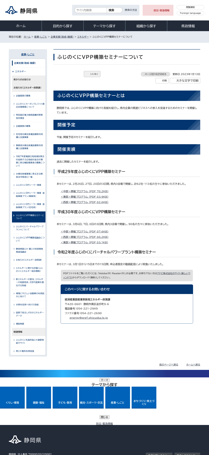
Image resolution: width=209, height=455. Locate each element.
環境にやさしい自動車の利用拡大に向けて (30, 295)
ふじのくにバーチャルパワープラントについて (29, 228)
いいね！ (94, 74)
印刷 (164, 80)
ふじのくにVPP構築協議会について (30, 239)
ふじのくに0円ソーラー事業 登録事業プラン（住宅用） (30, 205)
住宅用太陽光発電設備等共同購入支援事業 (29, 135)
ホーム (21, 26)
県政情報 (188, 26)
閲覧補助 (190, 7)
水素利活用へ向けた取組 (27, 305)
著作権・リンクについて (23, 428)
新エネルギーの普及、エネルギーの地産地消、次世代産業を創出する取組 (30, 282)
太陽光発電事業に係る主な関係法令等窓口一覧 (29, 175)
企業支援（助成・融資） (62, 37)
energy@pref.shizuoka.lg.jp (89, 318)
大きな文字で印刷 (187, 80)
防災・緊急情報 (162, 10)
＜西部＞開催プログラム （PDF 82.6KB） (86, 202)
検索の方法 (131, 10)
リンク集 (163, 428)
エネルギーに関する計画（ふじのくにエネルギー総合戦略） (29, 269)
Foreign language (190, 13)
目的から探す (63, 26)
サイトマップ (185, 428)
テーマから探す (104, 26)
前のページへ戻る (168, 364)
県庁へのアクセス (186, 408)
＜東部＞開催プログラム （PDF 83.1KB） (86, 242)
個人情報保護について (59, 428)
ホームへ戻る (193, 364)
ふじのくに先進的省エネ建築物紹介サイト (30, 341)
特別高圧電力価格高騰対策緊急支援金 (29, 116)
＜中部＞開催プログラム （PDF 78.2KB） (86, 191)
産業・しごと (40, 37)
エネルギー (83, 37)
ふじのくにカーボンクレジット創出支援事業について (30, 105)
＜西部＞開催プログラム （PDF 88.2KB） (86, 237)
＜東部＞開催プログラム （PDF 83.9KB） (86, 196)
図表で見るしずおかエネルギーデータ (30, 314)
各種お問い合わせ (157, 408)
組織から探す (146, 26)
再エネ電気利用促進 (25, 351)
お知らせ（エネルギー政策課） (29, 260)
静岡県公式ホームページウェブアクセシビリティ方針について (115, 428)
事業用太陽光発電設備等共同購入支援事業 (29, 146)
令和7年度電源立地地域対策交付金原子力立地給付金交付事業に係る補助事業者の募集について (30, 161)
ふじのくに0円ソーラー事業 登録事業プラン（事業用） (30, 194)
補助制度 (20, 324)
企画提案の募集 (23, 96)
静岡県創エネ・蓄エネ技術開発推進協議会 (29, 250)
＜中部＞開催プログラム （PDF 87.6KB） (86, 231)
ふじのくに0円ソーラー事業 (28, 185)
